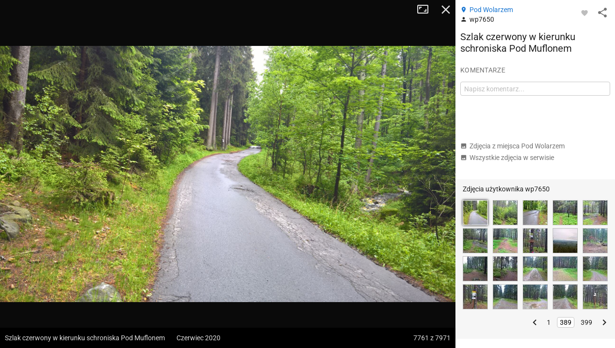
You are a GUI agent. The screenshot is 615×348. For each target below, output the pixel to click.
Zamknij (445, 9)
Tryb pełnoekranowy (426, 9)
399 (586, 322)
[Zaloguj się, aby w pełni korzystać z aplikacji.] (584, 12)
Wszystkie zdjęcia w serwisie (507, 157)
